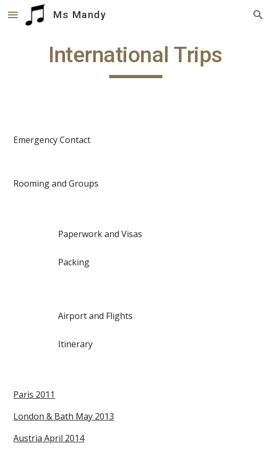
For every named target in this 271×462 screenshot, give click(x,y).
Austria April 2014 (48, 438)
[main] (135, 59)
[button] (13, 14)
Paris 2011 (34, 394)
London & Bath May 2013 (63, 416)
